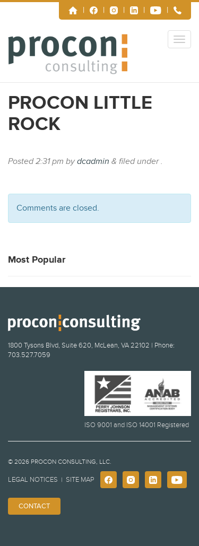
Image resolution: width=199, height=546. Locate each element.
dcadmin (93, 161)
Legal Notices (33, 479)
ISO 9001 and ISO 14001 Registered (136, 425)
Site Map (80, 479)
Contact (34, 506)
